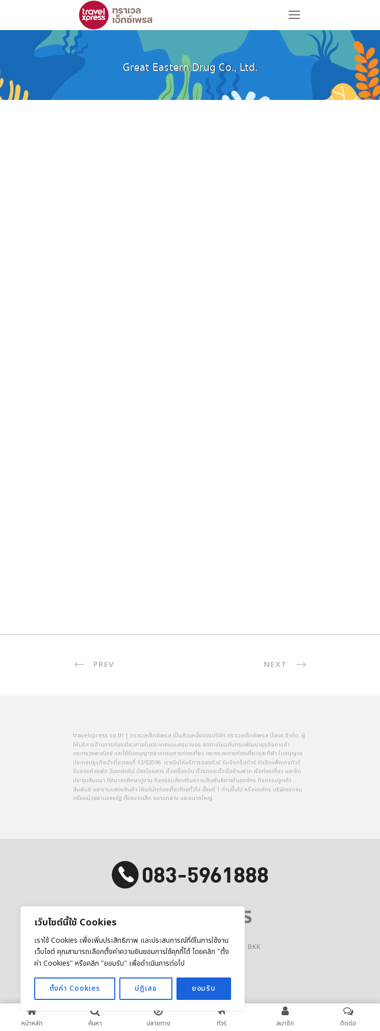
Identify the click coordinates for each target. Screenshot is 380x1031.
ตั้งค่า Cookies (74, 988)
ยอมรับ (204, 988)
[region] (132, 958)
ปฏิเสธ (146, 988)
